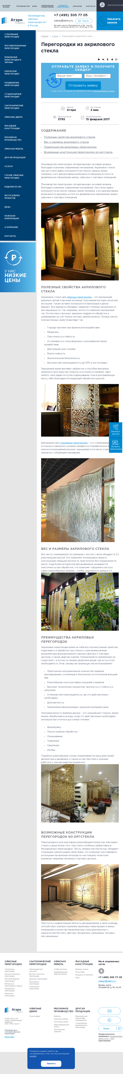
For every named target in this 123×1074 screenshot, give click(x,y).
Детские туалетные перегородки (37, 975)
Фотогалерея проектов (12, 197)
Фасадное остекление (84, 975)
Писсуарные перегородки (34, 983)
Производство (22, 6)
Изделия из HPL (13, 187)
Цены (34, 6)
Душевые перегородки (38, 979)
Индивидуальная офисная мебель (60, 973)
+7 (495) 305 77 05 (71, 15)
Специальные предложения (47, 6)
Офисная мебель (14, 149)
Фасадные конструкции (12, 127)
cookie (33, 1056)
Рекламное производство (13, 139)
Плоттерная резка (61, 1022)
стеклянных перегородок (74, 443)
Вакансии (77, 6)
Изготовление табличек (59, 1030)
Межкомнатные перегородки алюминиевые (81, 1018)
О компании (11, 227)
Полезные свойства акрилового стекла (69, 137)
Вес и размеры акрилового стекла (66, 142)
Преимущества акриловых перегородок (70, 147)
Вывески (57, 1016)
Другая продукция (15, 157)
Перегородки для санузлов (36, 970)
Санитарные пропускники (34, 988)
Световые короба (61, 1019)
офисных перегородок (79, 297)
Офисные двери (13, 117)
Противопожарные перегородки (15, 47)
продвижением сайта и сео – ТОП (110, 1037)
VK (101, 971)
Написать (85, 21)
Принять (51, 1064)
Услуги (9, 166)
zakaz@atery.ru (63, 21)
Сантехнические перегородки (14, 107)
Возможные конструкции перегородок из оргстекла (78, 152)
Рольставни (80, 972)
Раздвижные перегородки (12, 84)
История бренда (6, 6)
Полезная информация (63, 6)
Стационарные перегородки (13, 95)
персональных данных (104, 91)
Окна (77, 977)
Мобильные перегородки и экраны (13, 59)
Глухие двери (34, 1016)
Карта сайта (9, 1037)
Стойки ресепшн (60, 969)
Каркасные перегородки (12, 72)
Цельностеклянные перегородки (12, 975)
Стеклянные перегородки (12, 36)
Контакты (90, 6)
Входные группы (81, 969)
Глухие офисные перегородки (14, 177)
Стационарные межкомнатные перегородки (81, 1025)
